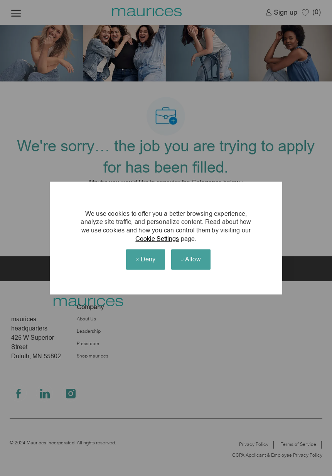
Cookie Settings (157, 238)
